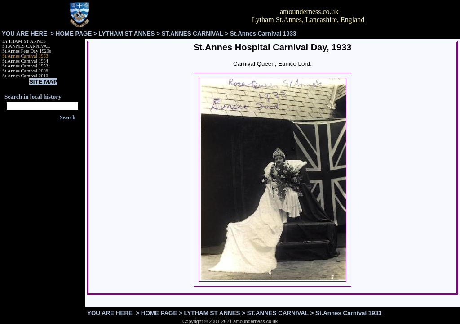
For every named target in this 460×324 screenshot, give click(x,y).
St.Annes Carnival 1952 (25, 65)
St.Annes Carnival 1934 (25, 60)
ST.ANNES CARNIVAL (192, 33)
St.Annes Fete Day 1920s (26, 51)
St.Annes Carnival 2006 (25, 70)
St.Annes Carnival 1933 (25, 56)
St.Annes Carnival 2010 (25, 75)
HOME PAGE (74, 33)
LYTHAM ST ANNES (127, 33)
